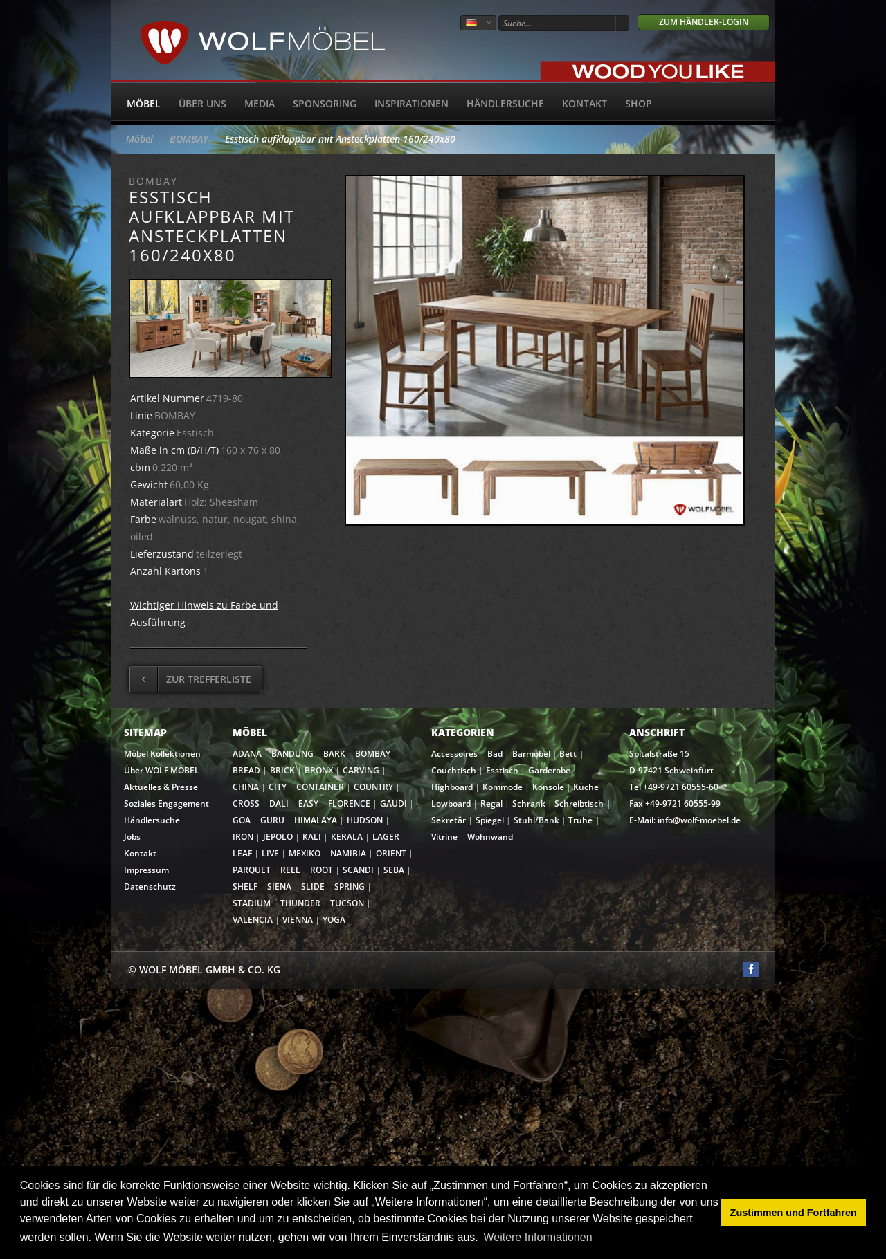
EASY (308, 803)
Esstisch (502, 770)
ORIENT (391, 853)
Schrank (528, 803)
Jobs (132, 837)
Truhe (580, 820)
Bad (495, 754)
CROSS (246, 803)
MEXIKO (304, 853)
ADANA (247, 754)
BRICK (282, 770)
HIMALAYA (315, 820)
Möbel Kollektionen (162, 754)
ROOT (321, 870)
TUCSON (347, 903)
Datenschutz (150, 886)
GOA (242, 820)
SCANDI (358, 870)
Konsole (548, 787)
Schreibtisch (579, 803)
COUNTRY (373, 787)
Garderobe (549, 770)
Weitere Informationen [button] (537, 1237)
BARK (334, 754)
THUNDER (300, 903)
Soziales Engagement (166, 803)
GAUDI (393, 803)
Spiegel (490, 820)
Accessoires (454, 754)
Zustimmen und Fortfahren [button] (793, 1212)
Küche (586, 787)
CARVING (361, 770)
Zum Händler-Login (703, 22)
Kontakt (584, 103)
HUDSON (365, 820)
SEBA (393, 870)
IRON (243, 837)
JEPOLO (278, 837)
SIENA (279, 886)
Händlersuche (505, 103)
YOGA (334, 920)
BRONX (319, 770)
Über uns (202, 103)
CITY (278, 787)
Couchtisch (453, 770)
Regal (491, 803)
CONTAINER (320, 787)
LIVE (270, 853)
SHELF (245, 886)
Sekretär (448, 820)
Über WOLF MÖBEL (161, 770)
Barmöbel (531, 754)
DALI (279, 803)
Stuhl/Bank (536, 820)
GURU (272, 820)
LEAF (242, 853)
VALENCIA (253, 920)
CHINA (246, 787)
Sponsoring (324, 103)
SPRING (349, 886)
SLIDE (313, 886)
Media (259, 103)
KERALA (347, 837)
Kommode (502, 787)
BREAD (246, 770)
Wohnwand (490, 837)
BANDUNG (292, 754)
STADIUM (252, 903)
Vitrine (444, 837)
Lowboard (451, 803)
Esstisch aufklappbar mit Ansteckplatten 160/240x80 (340, 138)
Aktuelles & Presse (161, 787)
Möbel (144, 103)
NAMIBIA (348, 853)
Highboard (452, 787)
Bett (568, 754)
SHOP (638, 103)
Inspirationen (411, 103)
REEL (290, 870)
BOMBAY (189, 138)
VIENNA (297, 920)
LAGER (385, 837)
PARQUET (252, 870)
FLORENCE (349, 803)
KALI (311, 837)
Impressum (146, 870)
